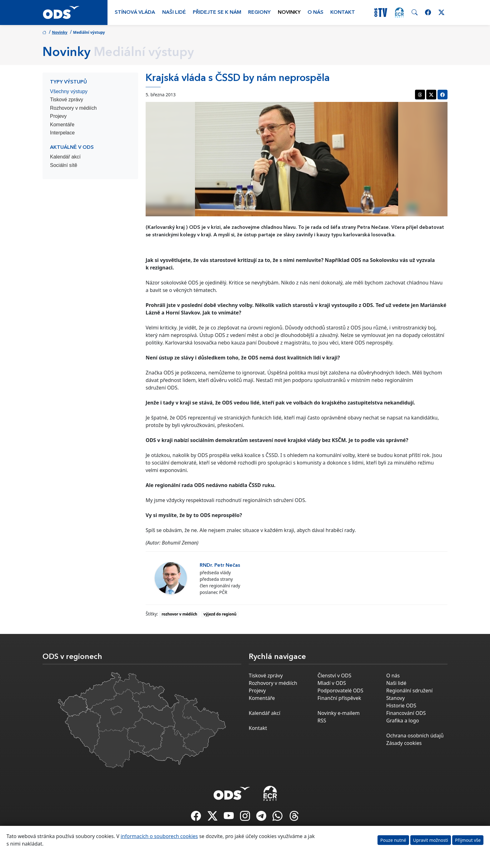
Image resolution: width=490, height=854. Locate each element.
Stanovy (395, 698)
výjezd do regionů (220, 614)
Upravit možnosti (430, 840)
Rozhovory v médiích (73, 108)
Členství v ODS (334, 675)
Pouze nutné (393, 840)
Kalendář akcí (65, 156)
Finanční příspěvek (339, 698)
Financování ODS (406, 713)
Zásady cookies (404, 743)
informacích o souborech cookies (159, 836)
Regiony (259, 12)
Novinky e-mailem (339, 713)
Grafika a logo (402, 720)
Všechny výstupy (69, 91)
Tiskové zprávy (66, 99)
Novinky (289, 12)
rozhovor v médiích (179, 614)
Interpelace (62, 132)
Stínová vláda (135, 12)
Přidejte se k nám (217, 12)
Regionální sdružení (409, 690)
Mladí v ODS (332, 683)
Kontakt (342, 12)
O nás (315, 12)
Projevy (58, 116)
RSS (322, 720)
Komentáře (62, 124)
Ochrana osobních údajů (415, 735)
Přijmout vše (468, 840)
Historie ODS (401, 705)
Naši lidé (174, 12)
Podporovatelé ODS (340, 690)
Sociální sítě (63, 165)
